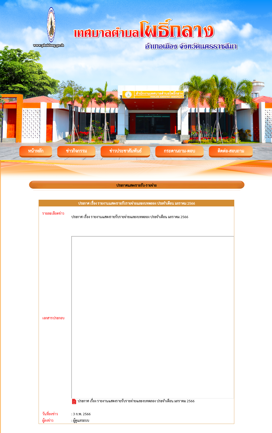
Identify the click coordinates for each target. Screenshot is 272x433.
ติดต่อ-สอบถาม (231, 151)
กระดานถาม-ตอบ (179, 151)
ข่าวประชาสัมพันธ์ (125, 151)
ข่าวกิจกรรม (76, 151)
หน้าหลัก (35, 151)
